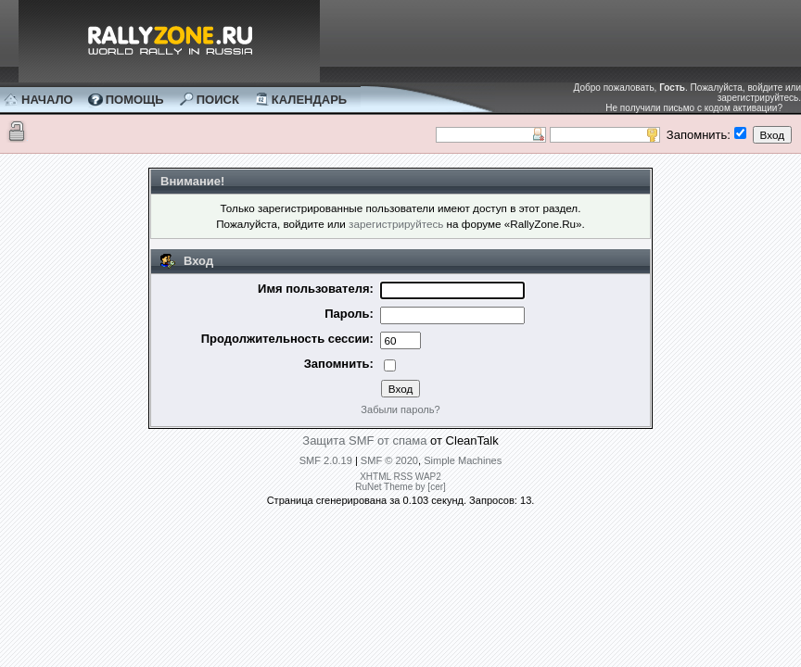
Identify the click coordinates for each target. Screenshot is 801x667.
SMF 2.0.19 (325, 460)
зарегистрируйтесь (758, 98)
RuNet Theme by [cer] (400, 487)
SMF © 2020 (389, 460)
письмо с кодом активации (720, 108)
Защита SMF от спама (364, 440)
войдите (764, 87)
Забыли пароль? (400, 409)
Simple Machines (463, 460)
